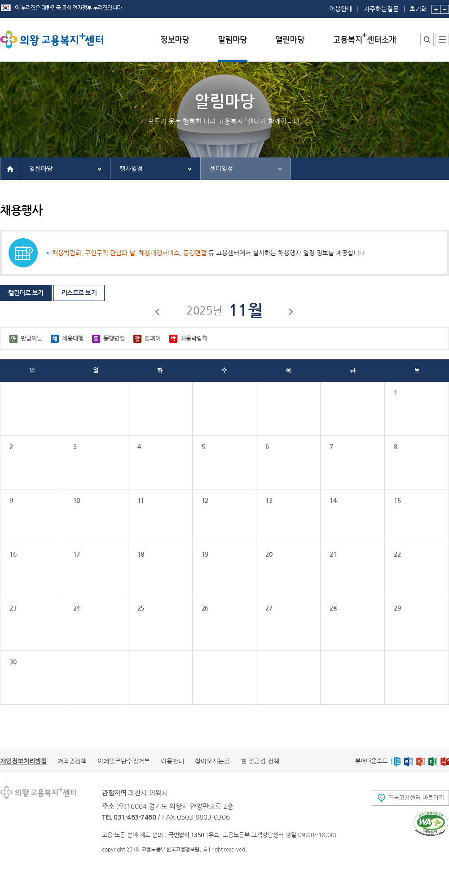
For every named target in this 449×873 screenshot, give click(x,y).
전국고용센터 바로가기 (416, 798)
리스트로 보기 (79, 293)
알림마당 (41, 169)
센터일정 (221, 169)
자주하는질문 (381, 9)
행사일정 (131, 169)
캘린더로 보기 (26, 293)
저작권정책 (72, 761)
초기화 (418, 6)
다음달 (291, 313)
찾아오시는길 (212, 761)
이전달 (157, 313)
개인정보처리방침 (23, 761)
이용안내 (340, 9)
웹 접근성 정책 (260, 761)
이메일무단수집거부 (123, 761)
